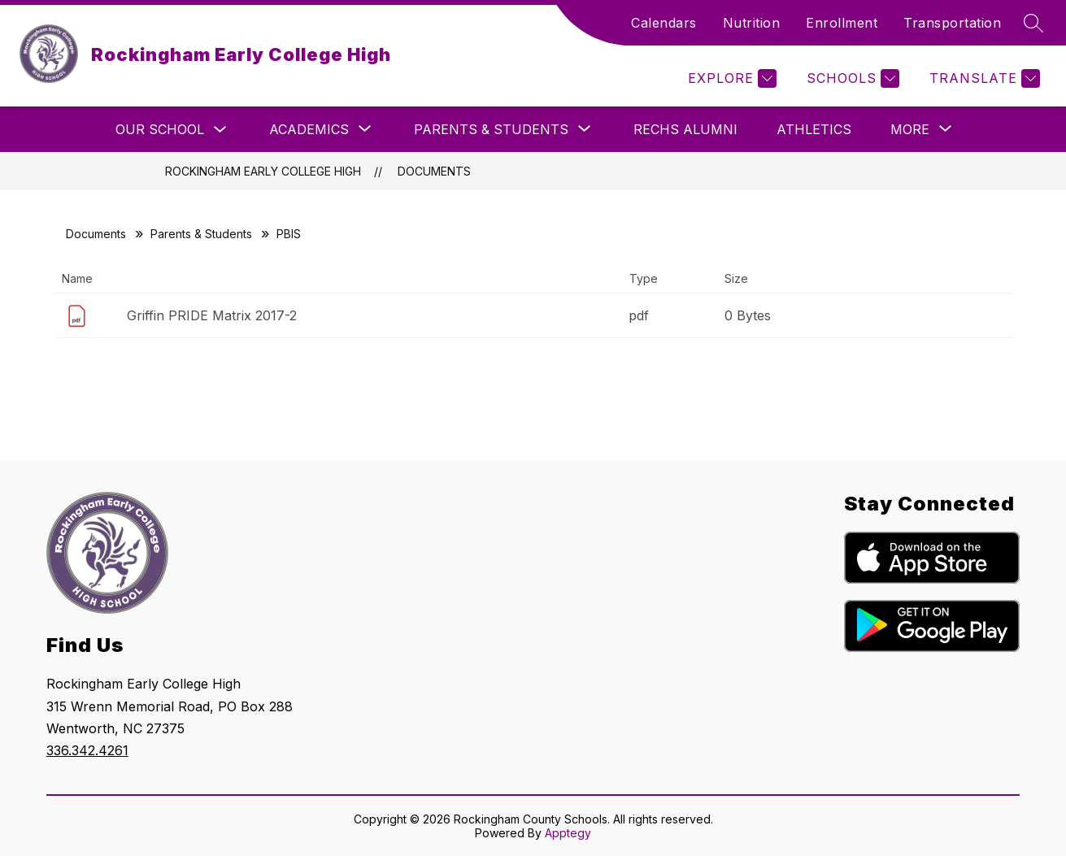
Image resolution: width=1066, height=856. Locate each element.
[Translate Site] (982, 78)
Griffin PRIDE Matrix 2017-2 (212, 315)
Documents (434, 171)
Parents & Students (201, 234)
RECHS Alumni (685, 129)
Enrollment (841, 23)
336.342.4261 (87, 750)
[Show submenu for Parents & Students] (491, 129)
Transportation (952, 23)
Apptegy (568, 833)
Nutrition (752, 23)
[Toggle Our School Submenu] (220, 130)
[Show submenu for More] (909, 129)
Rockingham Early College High (263, 171)
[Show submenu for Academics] (309, 129)
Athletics (814, 129)
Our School (159, 129)
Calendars (664, 23)
